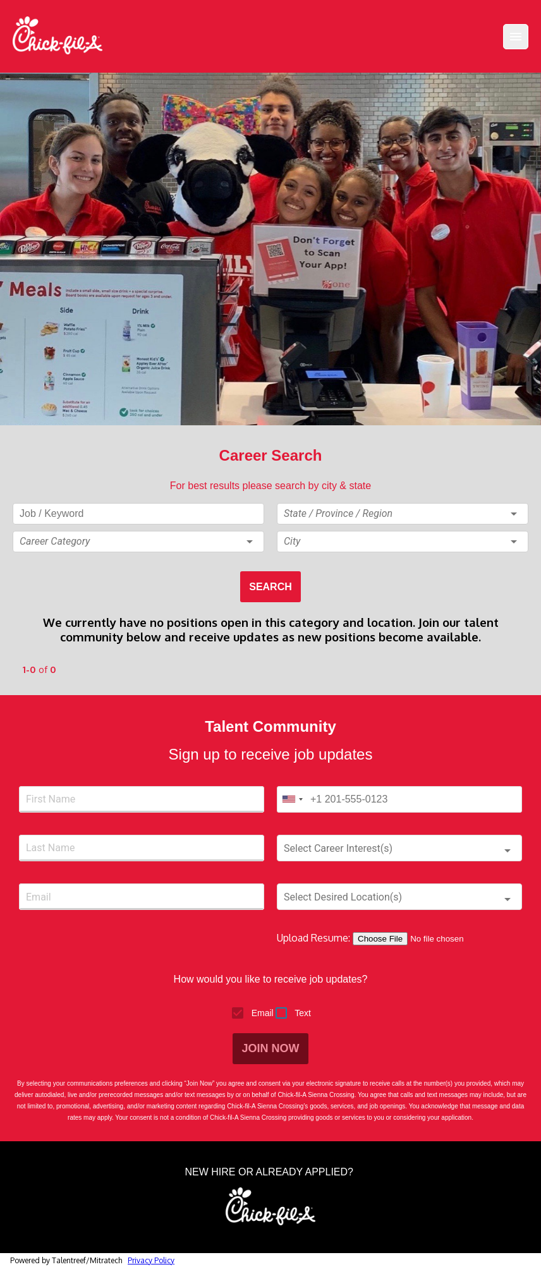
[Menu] (515, 36)
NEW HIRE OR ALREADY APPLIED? (270, 1172)
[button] (138, 541)
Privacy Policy (151, 1260)
